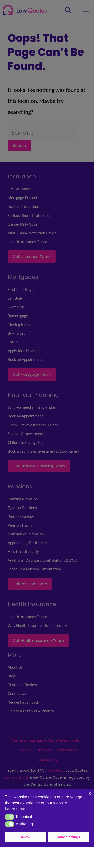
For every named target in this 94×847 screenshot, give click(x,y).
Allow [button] (25, 837)
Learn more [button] (15, 809)
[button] (9, 817)
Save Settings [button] (68, 837)
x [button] (89, 793)
